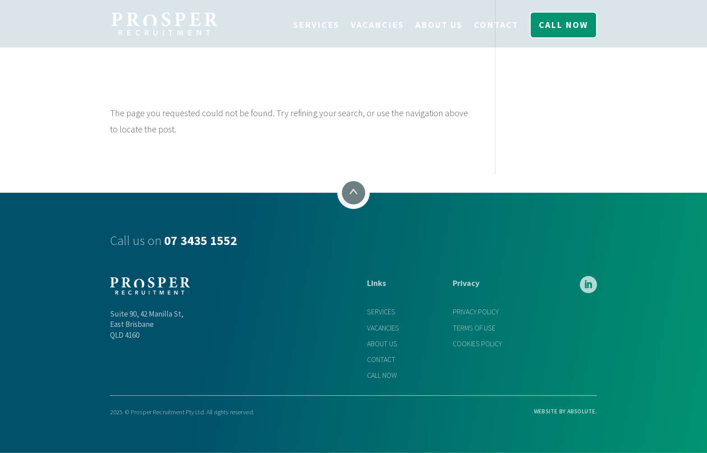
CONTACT (496, 24)
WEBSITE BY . (565, 411)
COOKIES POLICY (477, 344)
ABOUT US (439, 24)
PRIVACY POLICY (476, 312)
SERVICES (316, 24)
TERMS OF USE (474, 328)
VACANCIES (377, 24)
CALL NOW (563, 24)
